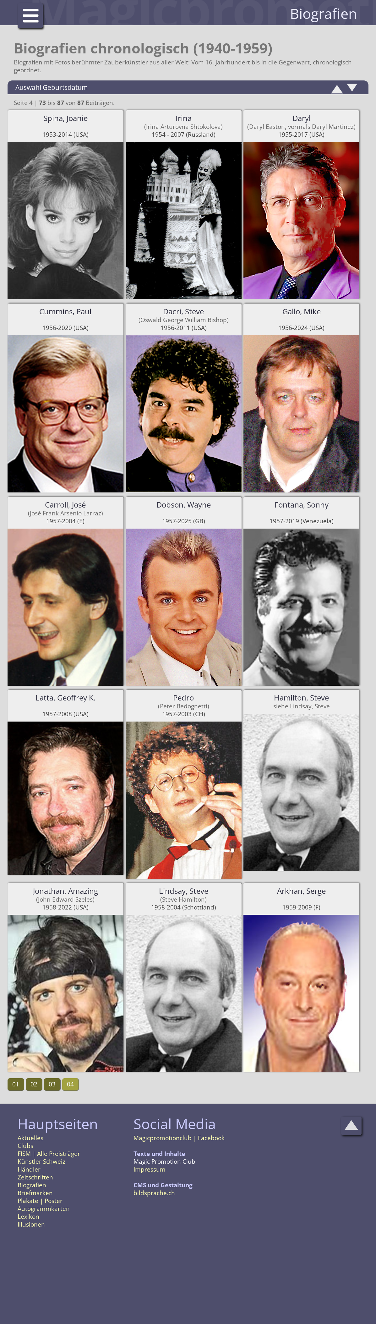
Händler (29, 1169)
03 (52, 1084)
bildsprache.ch (154, 1193)
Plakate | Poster (40, 1201)
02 (33, 1084)
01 (15, 1084)
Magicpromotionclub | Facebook (179, 1138)
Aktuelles (30, 1138)
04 (70, 1084)
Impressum (150, 1169)
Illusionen (31, 1224)
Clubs (25, 1146)
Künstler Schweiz (41, 1161)
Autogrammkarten (44, 1209)
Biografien (32, 1185)
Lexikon (28, 1216)
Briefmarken (35, 1193)
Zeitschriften (35, 1177)
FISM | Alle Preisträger (49, 1154)
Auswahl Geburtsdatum (51, 87)
